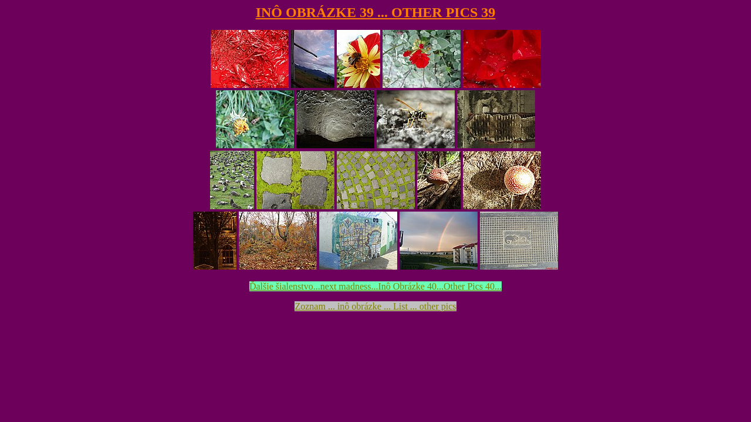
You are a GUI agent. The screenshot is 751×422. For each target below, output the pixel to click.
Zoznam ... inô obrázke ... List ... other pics (375, 306)
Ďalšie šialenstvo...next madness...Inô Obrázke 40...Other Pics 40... (375, 286)
